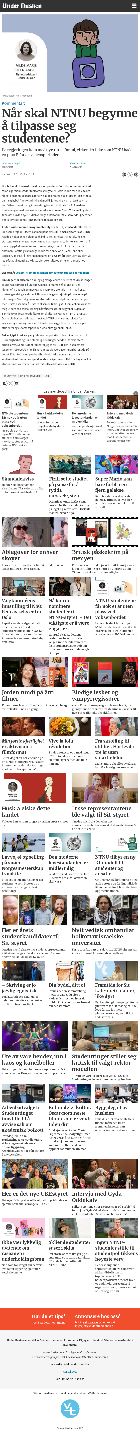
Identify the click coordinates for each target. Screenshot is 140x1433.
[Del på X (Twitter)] (130, 174)
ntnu (47, 376)
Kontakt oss (70, 1371)
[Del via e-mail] (135, 174)
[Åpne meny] (134, 5)
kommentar (10, 376)
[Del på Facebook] (124, 174)
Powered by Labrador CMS (70, 1428)
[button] (135, 393)
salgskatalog (91, 1322)
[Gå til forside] (21, 5)
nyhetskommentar (30, 376)
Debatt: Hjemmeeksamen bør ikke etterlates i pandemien (52, 272)
